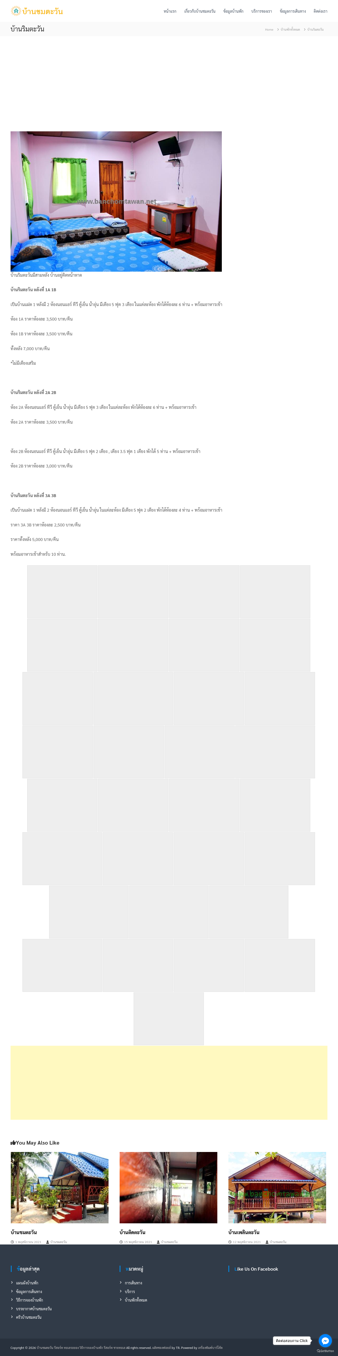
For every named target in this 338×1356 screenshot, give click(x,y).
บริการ (130, 1291)
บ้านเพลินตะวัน (244, 1232)
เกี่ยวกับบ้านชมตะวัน (199, 11)
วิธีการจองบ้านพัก (29, 1300)
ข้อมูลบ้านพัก (233, 11)
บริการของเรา (261, 11)
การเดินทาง (133, 1282)
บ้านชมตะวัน (24, 1232)
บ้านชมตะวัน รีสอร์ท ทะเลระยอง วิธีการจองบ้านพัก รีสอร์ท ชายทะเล (81, 1347)
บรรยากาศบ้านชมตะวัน (34, 1308)
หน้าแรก (170, 11)
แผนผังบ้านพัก (27, 1282)
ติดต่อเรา (320, 11)
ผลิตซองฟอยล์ (161, 1347)
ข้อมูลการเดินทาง (293, 11)
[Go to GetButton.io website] (325, 1350)
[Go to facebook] (325, 1340)
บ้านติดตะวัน (132, 1232)
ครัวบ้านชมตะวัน (28, 1317)
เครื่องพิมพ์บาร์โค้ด (210, 1347)
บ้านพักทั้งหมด (290, 29)
